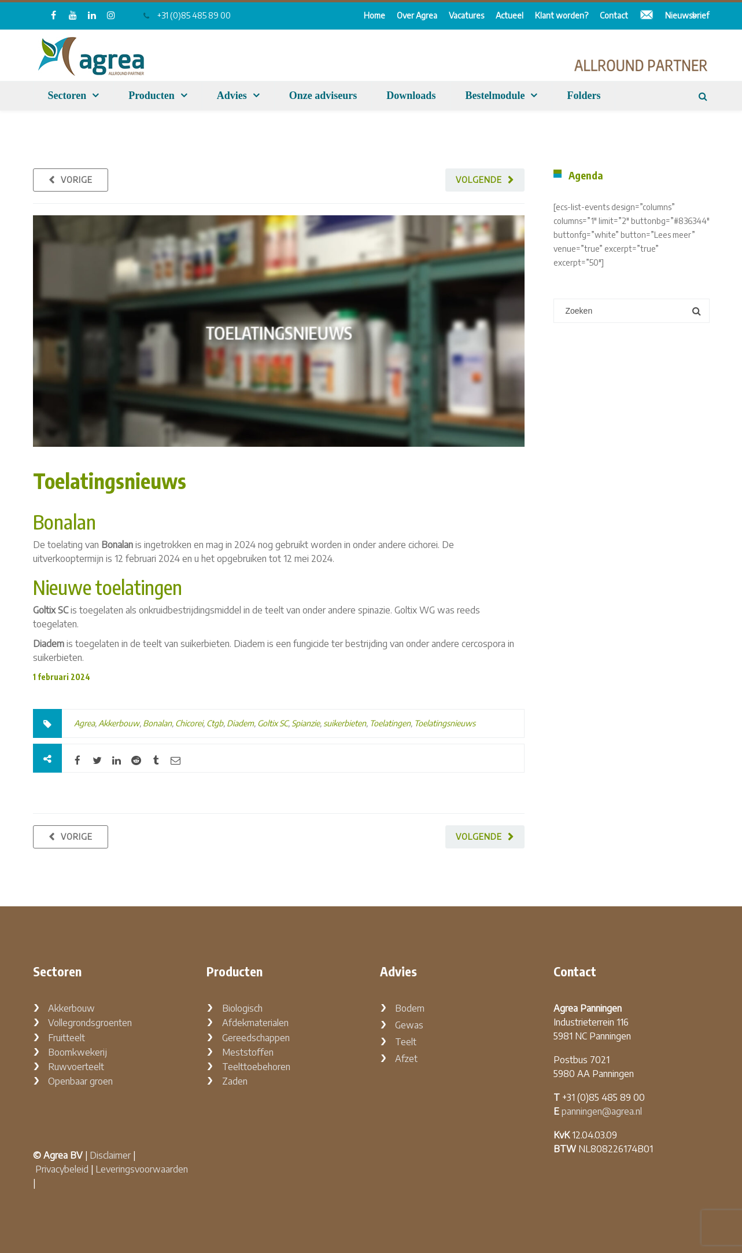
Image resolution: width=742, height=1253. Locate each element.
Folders (583, 95)
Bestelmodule (495, 95)
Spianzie (305, 723)
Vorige (77, 180)
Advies (232, 95)
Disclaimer (110, 1155)
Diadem (240, 723)
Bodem (409, 1008)
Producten (151, 95)
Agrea (84, 723)
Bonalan (157, 723)
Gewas (409, 1025)
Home (374, 15)
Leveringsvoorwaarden (141, 1169)
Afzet (406, 1058)
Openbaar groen (80, 1081)
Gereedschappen (256, 1037)
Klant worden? (561, 15)
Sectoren (67, 95)
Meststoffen (248, 1052)
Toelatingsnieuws (109, 481)
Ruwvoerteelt (76, 1066)
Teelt (405, 1042)
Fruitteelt (66, 1037)
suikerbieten (344, 723)
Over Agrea (417, 15)
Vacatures (466, 15)
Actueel (509, 15)
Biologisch (242, 1008)
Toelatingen (390, 723)
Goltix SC (272, 723)
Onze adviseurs (323, 95)
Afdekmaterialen (255, 1022)
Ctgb (214, 723)
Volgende (479, 180)
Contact (614, 15)
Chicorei (189, 723)
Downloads (410, 95)
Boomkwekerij (77, 1052)
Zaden (235, 1081)
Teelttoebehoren (256, 1066)
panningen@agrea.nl (602, 1111)
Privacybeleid (61, 1169)
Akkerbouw (118, 723)
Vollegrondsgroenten (90, 1022)
